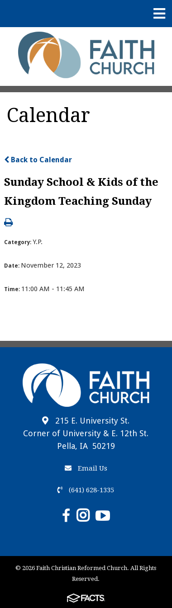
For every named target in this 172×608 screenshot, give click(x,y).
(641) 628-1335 (85, 490)
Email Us (86, 468)
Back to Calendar (38, 160)
